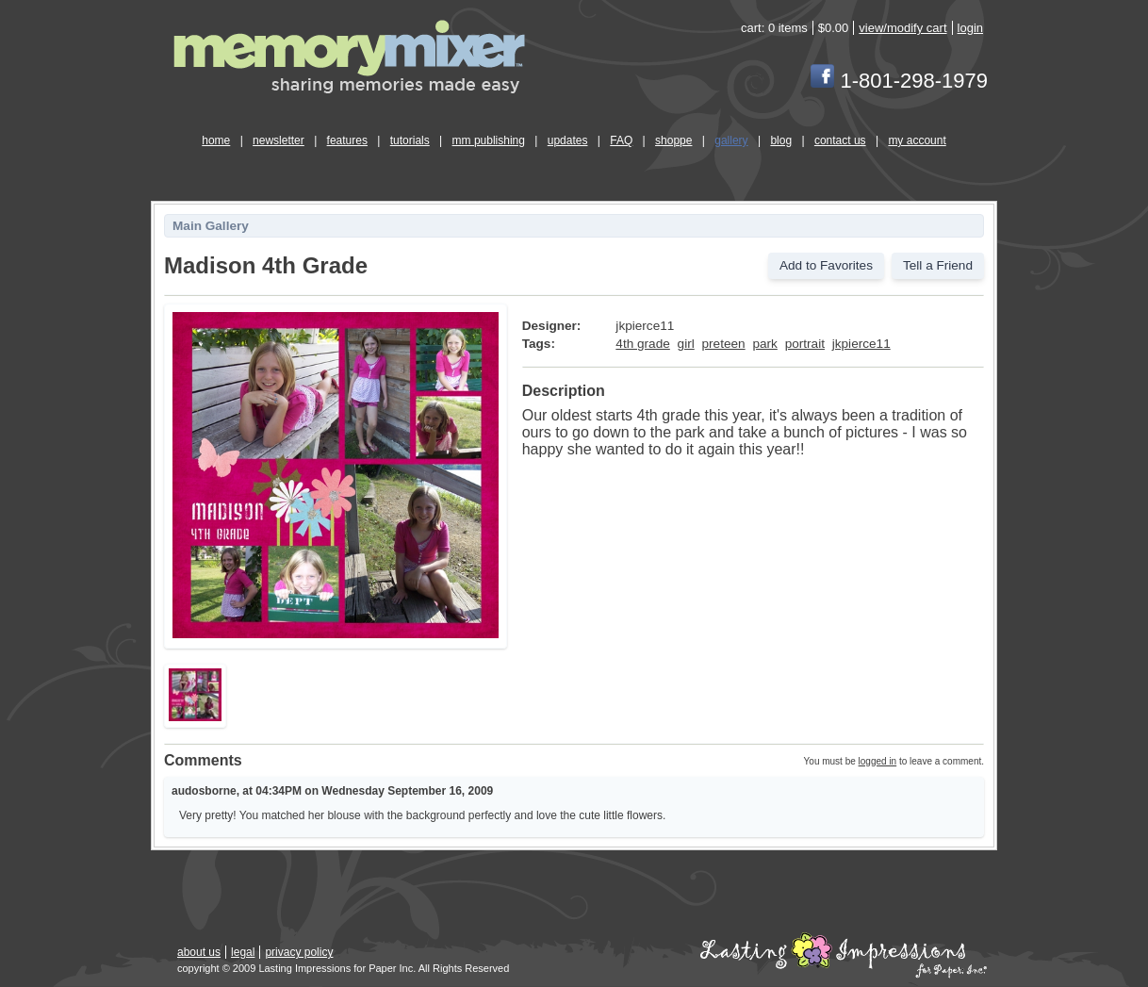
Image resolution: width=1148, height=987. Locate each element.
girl (686, 344)
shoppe (673, 140)
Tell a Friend (938, 265)
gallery (730, 140)
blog (781, 140)
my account (916, 140)
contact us (840, 140)
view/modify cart (902, 28)
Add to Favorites (826, 265)
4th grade (642, 344)
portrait (805, 344)
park (764, 344)
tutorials (410, 140)
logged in (878, 761)
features (347, 140)
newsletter (278, 140)
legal (242, 952)
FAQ (621, 140)
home (216, 140)
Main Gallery (210, 226)
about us (199, 952)
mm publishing (488, 140)
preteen (724, 344)
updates (568, 140)
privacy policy (299, 952)
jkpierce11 (861, 344)
